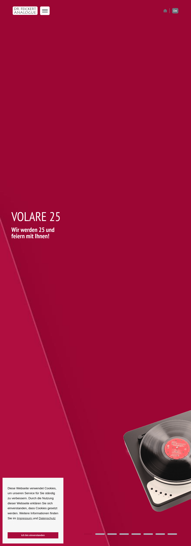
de (175, 11)
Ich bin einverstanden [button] (33, 535)
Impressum (25, 518)
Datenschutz (47, 518)
